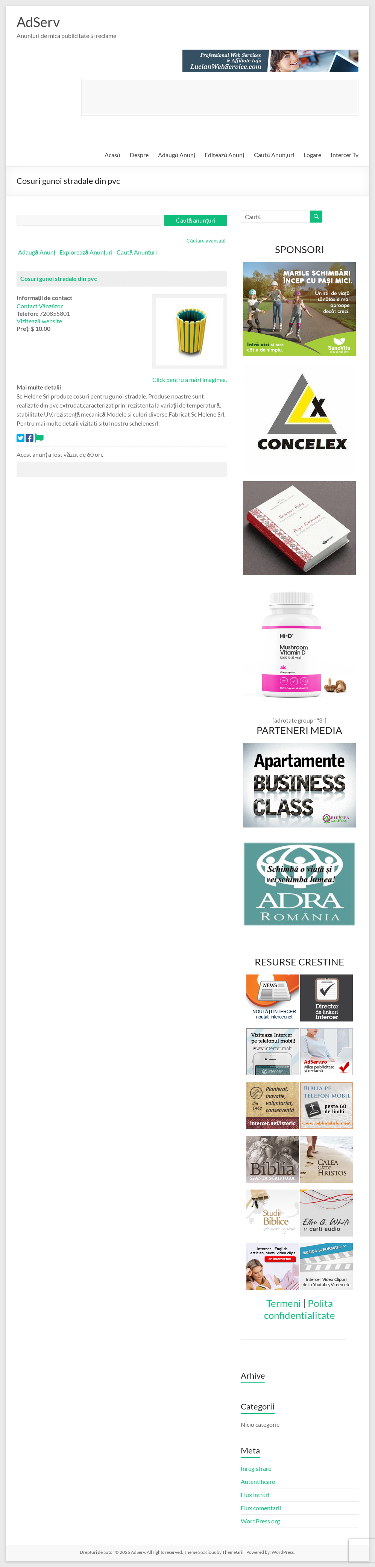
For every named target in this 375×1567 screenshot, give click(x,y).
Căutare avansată (206, 241)
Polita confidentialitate (299, 1309)
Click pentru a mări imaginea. (189, 379)
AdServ (38, 22)
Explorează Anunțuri (85, 252)
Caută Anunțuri (274, 154)
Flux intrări (255, 1494)
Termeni (283, 1303)
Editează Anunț (224, 154)
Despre (139, 154)
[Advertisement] (219, 97)
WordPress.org (260, 1521)
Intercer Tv (344, 154)
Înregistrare (256, 1468)
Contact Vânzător (40, 305)
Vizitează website (39, 320)
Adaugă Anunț (176, 154)
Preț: (23, 328)
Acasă (112, 154)
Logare (312, 154)
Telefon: (27, 313)
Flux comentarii (261, 1507)
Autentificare (258, 1481)
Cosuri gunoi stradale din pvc (58, 278)
